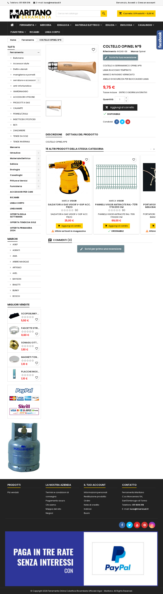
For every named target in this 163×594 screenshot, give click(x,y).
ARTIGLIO (16, 267)
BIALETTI (16, 284)
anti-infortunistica (22, 85)
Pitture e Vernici (18, 180)
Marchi (12, 239)
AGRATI (16, 250)
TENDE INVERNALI (21, 141)
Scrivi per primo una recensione (100, 249)
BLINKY (15, 290)
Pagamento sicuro (55, 500)
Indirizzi (88, 508)
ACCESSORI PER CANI (21, 191)
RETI (15, 124)
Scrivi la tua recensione (120, 57)
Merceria (45, 25)
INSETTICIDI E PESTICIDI (24, 119)
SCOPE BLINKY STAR (30, 313)
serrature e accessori (24, 80)
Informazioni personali (95, 492)
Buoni (87, 513)
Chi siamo (51, 504)
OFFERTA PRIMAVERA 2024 (21, 229)
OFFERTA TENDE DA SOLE (23, 222)
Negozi (49, 513)
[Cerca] (81, 13)
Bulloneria (18, 57)
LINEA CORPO (52, 32)
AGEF (15, 244)
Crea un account (146, 2)
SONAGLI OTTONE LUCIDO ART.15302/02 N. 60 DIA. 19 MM (30, 342)
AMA (14, 255)
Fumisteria (17, 32)
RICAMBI (34, 32)
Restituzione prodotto (95, 496)
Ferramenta (27, 25)
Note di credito (91, 504)
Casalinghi (145, 25)
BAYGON (16, 278)
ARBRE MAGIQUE (20, 261)
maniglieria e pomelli (24, 74)
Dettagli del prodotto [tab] (82, 134)
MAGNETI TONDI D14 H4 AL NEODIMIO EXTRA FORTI (30, 357)
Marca (134, 51)
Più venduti (13, 492)
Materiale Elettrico (87, 25)
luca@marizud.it (52, 2)
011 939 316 (24, 2)
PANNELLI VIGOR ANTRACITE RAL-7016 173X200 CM (116, 206)
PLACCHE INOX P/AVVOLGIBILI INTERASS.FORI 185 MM (30, 371)
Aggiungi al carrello (119, 107)
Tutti (11, 47)
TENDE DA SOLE (20, 136)
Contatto (129, 485)
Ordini (87, 500)
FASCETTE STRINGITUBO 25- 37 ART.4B (30, 328)
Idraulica (63, 25)
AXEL (14, 273)
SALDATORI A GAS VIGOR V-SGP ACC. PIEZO (69, 206)
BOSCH (16, 296)
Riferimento (109, 51)
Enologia (126, 25)
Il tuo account (95, 485)
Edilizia (110, 25)
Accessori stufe (21, 63)
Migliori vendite (18, 304)
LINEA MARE (16, 208)
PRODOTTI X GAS (21, 102)
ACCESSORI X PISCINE (24, 97)
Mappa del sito (53, 508)
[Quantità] (119, 99)
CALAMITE (18, 108)
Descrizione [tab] (54, 134)
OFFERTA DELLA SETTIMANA (18, 215)
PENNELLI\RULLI (20, 113)
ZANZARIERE (19, 130)
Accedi (131, 2)
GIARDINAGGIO (20, 91)
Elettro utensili (20, 69)
